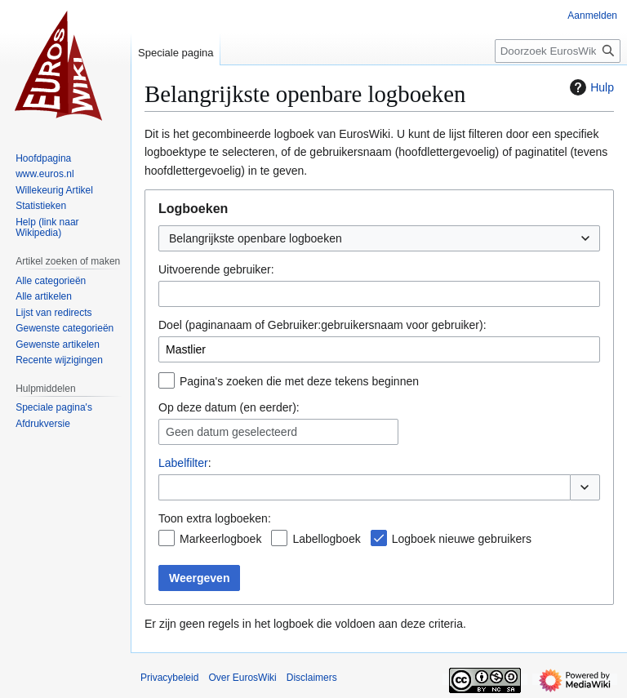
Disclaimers (312, 677)
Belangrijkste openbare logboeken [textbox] (255, 238)
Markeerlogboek (220, 538)
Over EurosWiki (242, 677)
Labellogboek (326, 538)
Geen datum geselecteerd (231, 431)
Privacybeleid (169, 677)
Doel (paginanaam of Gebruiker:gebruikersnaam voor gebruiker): (322, 324)
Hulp (590, 87)
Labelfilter (183, 462)
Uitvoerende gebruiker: (216, 269)
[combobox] (379, 238)
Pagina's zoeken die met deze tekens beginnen (299, 381)
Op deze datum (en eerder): (229, 407)
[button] (585, 487)
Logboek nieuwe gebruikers (461, 538)
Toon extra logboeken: (214, 518)
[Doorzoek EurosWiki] (557, 51)
